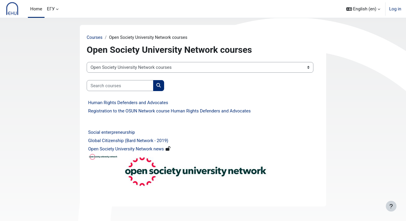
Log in (395, 9)
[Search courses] (120, 85)
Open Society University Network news (126, 149)
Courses (95, 37)
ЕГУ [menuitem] (51, 9)
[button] (363, 9)
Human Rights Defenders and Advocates (128, 103)
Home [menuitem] (36, 9)
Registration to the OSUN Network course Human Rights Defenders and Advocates (169, 111)
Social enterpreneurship (111, 132)
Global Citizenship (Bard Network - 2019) (128, 141)
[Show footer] (391, 206)
